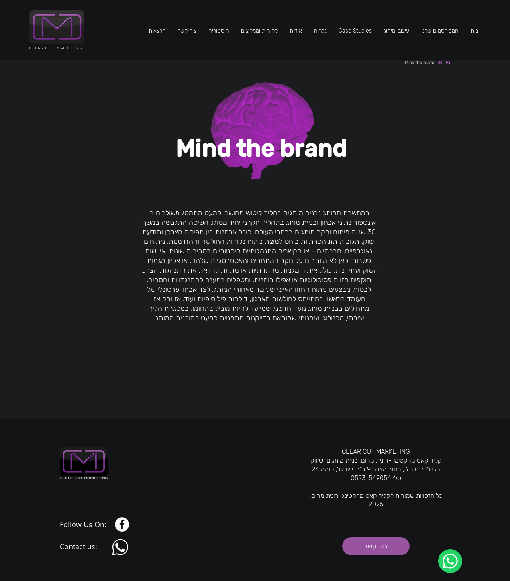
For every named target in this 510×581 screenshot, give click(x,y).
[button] (396, 31)
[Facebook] (122, 524)
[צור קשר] (376, 546)
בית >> (444, 62)
